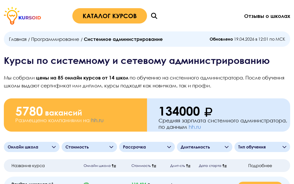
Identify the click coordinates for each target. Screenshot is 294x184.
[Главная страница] (22, 16)
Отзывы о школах (267, 16)
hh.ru (97, 120)
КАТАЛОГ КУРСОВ (110, 15)
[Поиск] (154, 16)
